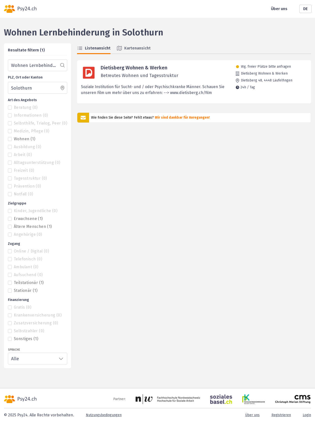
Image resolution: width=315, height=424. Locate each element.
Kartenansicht (133, 48)
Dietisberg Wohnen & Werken (134, 68)
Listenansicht (93, 48)
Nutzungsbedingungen (104, 415)
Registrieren (281, 415)
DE (305, 8)
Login (307, 415)
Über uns (279, 8)
